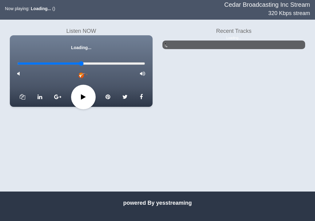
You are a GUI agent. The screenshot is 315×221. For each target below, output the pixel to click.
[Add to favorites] (22, 97)
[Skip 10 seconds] (108, 97)
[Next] (125, 97)
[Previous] (40, 97)
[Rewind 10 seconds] (58, 97)
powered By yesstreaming (157, 203)
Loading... (41, 8)
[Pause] (83, 97)
